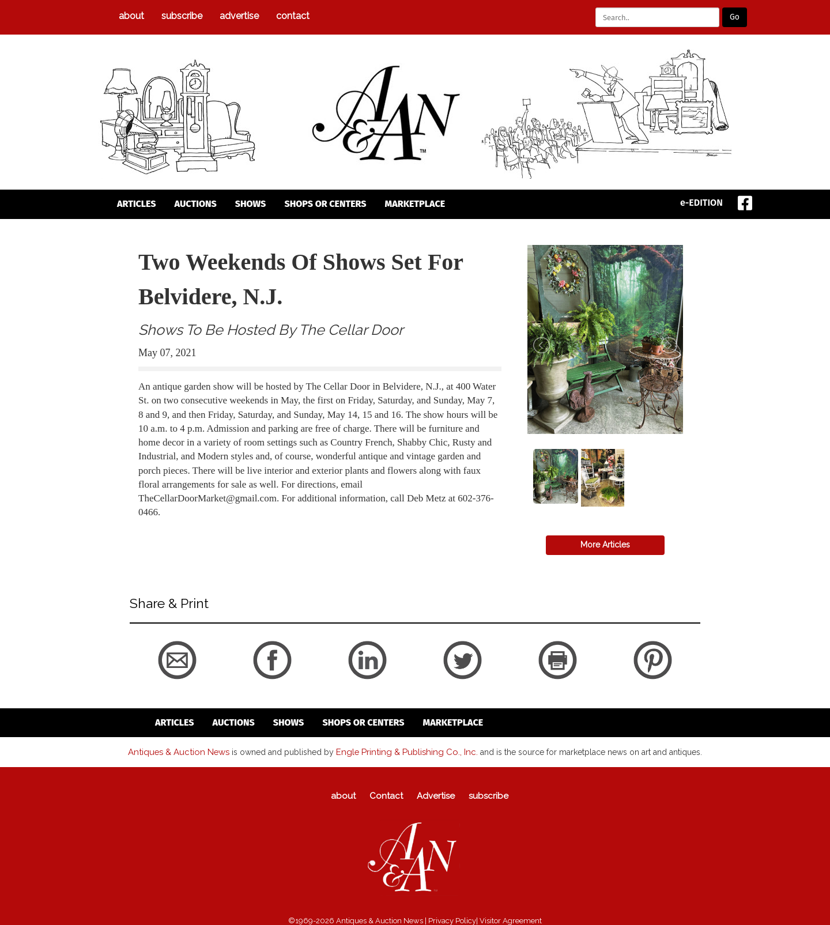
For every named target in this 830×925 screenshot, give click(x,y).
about (131, 15)
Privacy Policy (452, 919)
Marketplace (415, 203)
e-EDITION (701, 202)
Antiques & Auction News (184, 751)
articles (136, 203)
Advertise (239, 15)
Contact (293, 15)
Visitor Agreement (511, 919)
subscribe (181, 15)
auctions (196, 203)
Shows (250, 203)
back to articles (166, 525)
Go (735, 17)
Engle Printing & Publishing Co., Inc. (403, 751)
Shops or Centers (325, 203)
